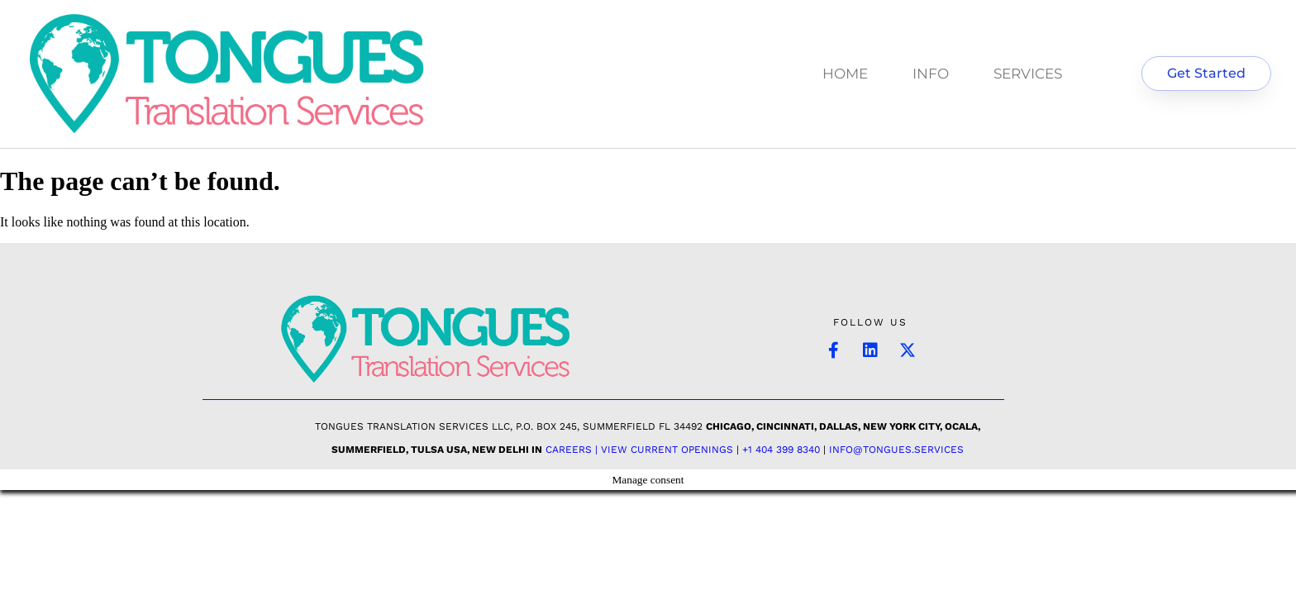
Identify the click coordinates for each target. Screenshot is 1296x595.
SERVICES (1027, 73)
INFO (930, 73)
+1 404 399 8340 (781, 449)
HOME (845, 73)
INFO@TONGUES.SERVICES (896, 449)
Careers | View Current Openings (639, 449)
